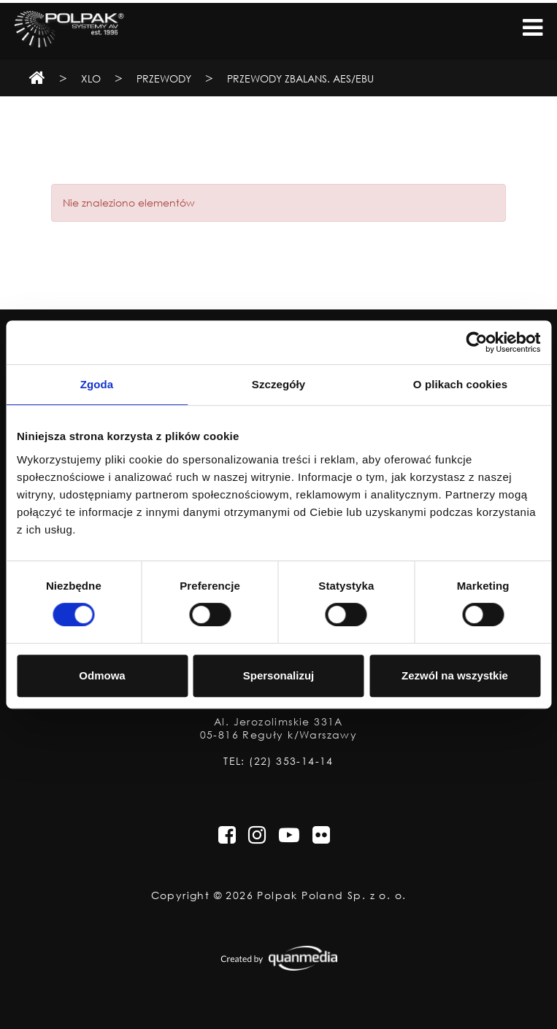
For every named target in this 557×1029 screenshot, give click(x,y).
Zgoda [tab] (97, 384)
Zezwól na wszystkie (455, 675)
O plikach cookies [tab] (460, 384)
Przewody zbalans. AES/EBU (300, 78)
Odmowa (102, 675)
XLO (91, 78)
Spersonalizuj (279, 675)
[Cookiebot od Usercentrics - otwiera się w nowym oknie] (476, 342)
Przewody (164, 78)
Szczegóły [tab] (278, 384)
